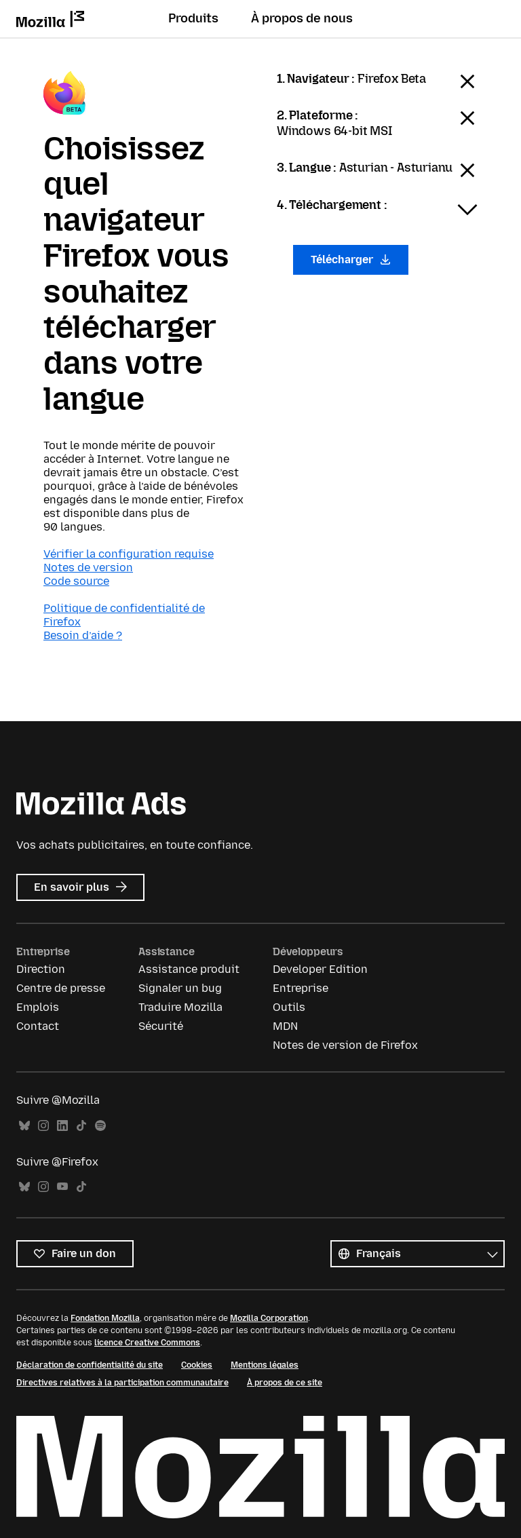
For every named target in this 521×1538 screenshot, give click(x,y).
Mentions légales (264, 1365)
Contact (37, 1026)
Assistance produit (188, 969)
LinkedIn (62, 1125)
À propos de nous (302, 18)
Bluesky (24, 1125)
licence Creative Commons (147, 1342)
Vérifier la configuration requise (128, 553)
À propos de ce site (284, 1382)
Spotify (100, 1125)
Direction (40, 969)
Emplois (37, 1007)
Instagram (43, 1125)
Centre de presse (60, 988)
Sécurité (160, 1026)
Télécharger (351, 259)
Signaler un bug (180, 988)
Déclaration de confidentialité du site (89, 1365)
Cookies (196, 1365)
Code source (76, 581)
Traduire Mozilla (180, 1007)
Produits (193, 18)
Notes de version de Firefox (345, 1045)
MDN (285, 1026)
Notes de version (88, 567)
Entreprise (300, 988)
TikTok (81, 1125)
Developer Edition (320, 969)
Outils (289, 1007)
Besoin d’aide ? (82, 635)
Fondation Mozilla (105, 1318)
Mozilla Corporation (269, 1318)
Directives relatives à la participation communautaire (122, 1382)
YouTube (62, 1186)
